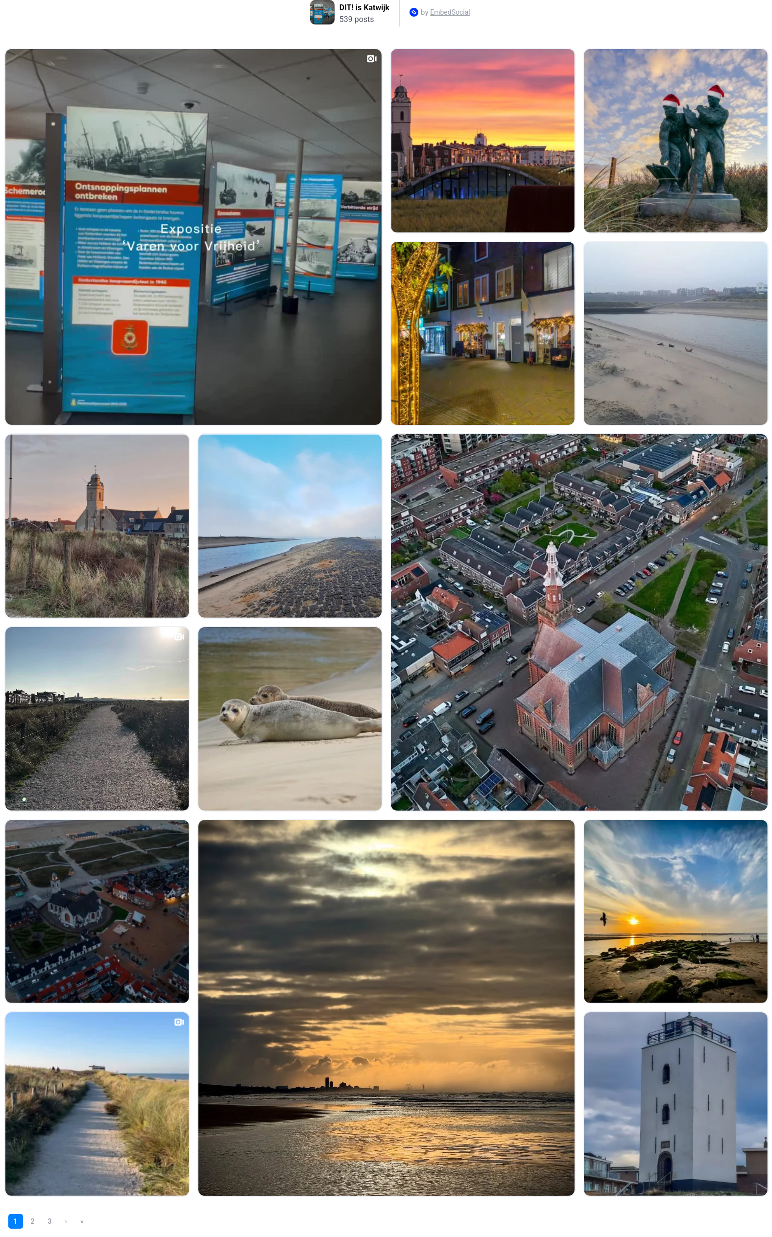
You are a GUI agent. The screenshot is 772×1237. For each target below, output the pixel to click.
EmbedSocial (450, 12)
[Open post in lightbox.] (193, 237)
